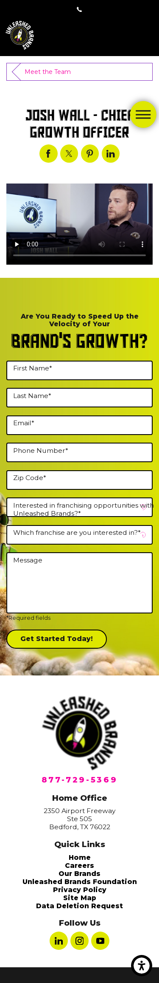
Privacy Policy (79, 890)
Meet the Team (48, 72)
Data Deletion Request (79, 906)
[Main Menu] (143, 114)
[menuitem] (79, 857)
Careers (79, 866)
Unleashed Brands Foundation (79, 882)
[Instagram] (79, 941)
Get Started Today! (56, 639)
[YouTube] (100, 941)
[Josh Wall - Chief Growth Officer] (48, 153)
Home (80, 857)
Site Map (79, 898)
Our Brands (79, 874)
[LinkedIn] (59, 941)
